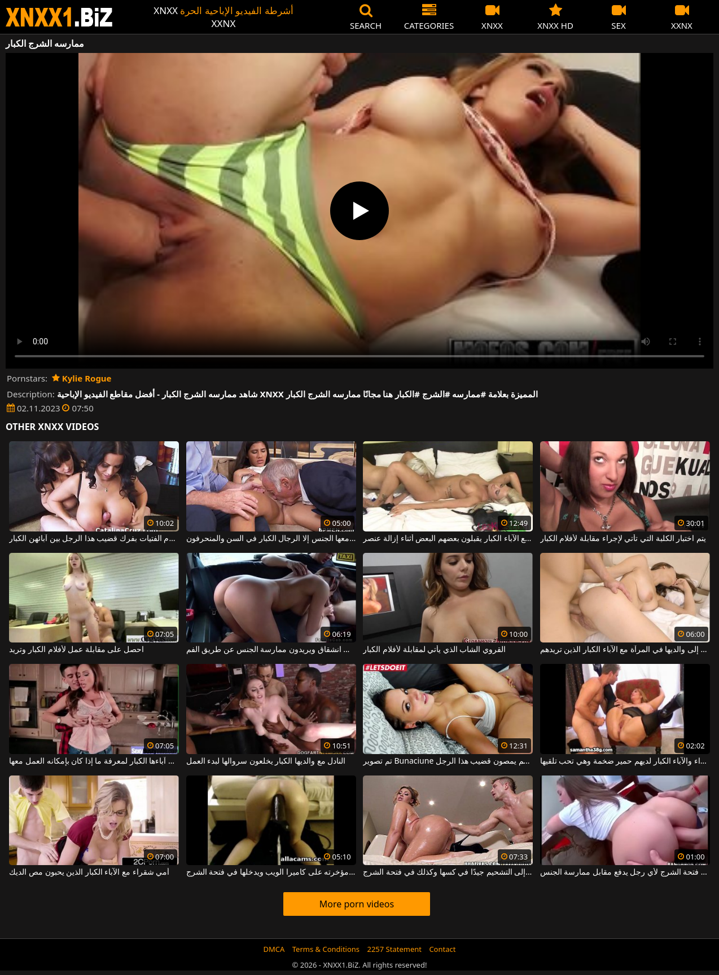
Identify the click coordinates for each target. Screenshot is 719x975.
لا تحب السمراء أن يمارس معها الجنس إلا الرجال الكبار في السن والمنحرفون (271, 538)
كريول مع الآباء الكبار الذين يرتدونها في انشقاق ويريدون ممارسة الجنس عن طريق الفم (271, 649)
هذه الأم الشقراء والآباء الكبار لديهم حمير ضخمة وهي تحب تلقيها (625, 761)
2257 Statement (394, 949)
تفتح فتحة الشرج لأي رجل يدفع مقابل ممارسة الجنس (625, 872)
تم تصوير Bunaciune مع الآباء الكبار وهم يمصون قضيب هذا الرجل (448, 761)
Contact (442, 949)
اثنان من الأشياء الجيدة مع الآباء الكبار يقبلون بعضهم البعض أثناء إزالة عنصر (448, 538)
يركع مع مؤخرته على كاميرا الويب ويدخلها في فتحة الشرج (271, 872)
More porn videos (356, 904)
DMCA (274, 949)
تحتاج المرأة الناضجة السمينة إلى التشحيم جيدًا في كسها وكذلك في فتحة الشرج (448, 872)
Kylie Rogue (82, 378)
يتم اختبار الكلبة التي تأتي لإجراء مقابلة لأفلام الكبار (623, 538)
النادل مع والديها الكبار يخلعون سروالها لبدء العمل (265, 761)
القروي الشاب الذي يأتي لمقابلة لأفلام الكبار (434, 649)
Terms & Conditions (326, 949)
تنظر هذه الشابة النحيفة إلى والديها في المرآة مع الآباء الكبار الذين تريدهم (625, 649)
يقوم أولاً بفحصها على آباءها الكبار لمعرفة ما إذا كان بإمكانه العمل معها (94, 761)
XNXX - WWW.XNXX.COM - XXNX (59, 17)
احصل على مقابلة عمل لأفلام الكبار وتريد (76, 649)
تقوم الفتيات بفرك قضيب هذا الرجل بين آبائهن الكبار (94, 538)
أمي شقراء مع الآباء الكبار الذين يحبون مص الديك (89, 872)
